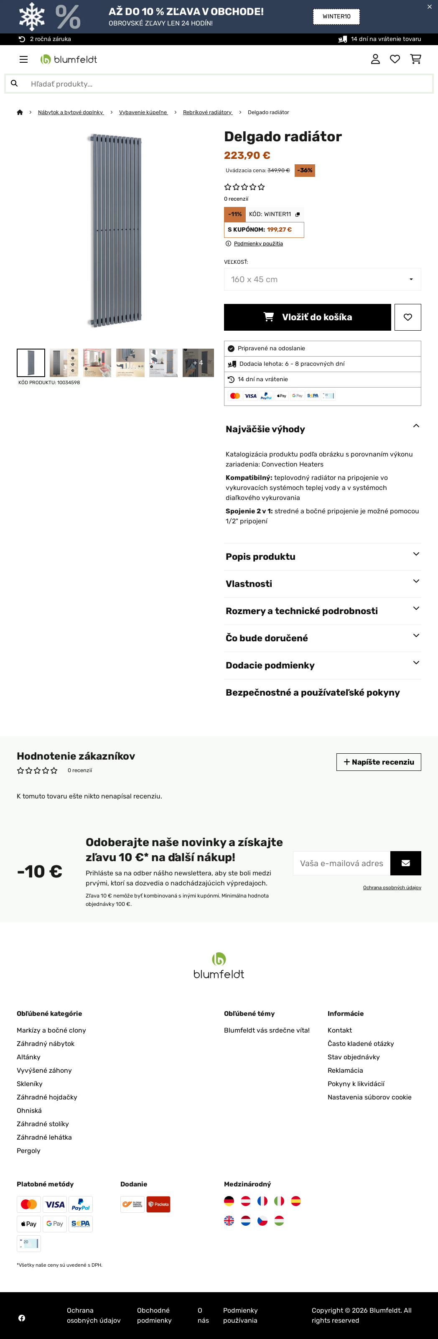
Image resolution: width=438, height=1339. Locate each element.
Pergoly (29, 1151)
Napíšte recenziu (379, 761)
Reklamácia (345, 1070)
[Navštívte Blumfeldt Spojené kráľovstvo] (229, 1221)
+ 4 (198, 363)
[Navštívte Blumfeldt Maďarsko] (279, 1221)
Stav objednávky (354, 1057)
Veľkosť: (236, 262)
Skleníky (30, 1084)
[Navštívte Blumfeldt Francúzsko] (262, 1201)
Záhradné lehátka (44, 1137)
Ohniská (29, 1111)
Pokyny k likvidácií (356, 1084)
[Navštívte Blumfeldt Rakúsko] (246, 1201)
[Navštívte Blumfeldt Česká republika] (262, 1221)
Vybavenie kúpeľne (143, 112)
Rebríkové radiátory (208, 112)
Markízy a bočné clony (51, 1030)
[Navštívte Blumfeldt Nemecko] (229, 1201)
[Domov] (27, 112)
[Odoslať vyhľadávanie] (14, 84)
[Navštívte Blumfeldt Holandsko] (246, 1221)
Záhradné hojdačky (47, 1097)
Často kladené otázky (361, 1044)
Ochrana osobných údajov (392, 887)
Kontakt (340, 1030)
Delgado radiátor (268, 112)
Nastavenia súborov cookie (370, 1097)
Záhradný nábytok (45, 1044)
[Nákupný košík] (415, 59)
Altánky (29, 1057)
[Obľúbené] (395, 59)
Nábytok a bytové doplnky (71, 112)
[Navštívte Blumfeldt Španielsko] (296, 1201)
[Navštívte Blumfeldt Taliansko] (279, 1201)
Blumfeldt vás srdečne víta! (267, 1030)
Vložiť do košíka (307, 317)
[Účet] (375, 59)
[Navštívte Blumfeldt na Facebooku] (22, 1318)
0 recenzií (236, 199)
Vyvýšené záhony (44, 1070)
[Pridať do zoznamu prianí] (408, 317)
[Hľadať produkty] (219, 84)
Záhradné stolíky (43, 1124)
